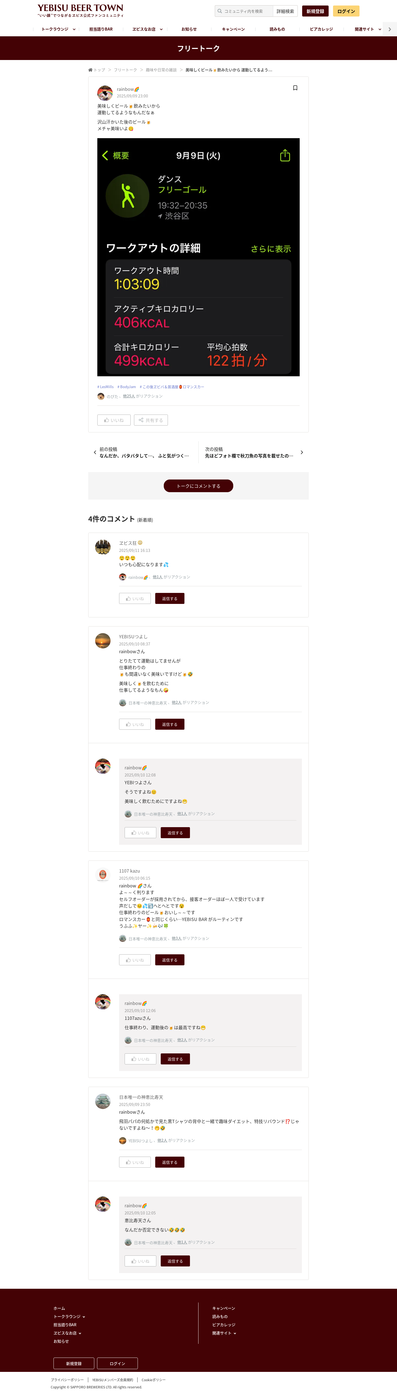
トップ (99, 69)
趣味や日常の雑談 (161, 69)
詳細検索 (285, 11)
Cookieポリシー (154, 1379)
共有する (151, 420)
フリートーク (125, 69)
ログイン (346, 11)
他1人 (158, 576)
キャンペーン (233, 29)
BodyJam (128, 386)
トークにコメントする (198, 486)
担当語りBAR (101, 29)
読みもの (277, 29)
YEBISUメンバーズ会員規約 (112, 1379)
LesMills (107, 386)
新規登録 (315, 11)
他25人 (129, 396)
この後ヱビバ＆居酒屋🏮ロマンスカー (173, 386)
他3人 (177, 938)
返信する (170, 598)
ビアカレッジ (321, 29)
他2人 (177, 702)
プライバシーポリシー (67, 1379)
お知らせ (189, 29)
